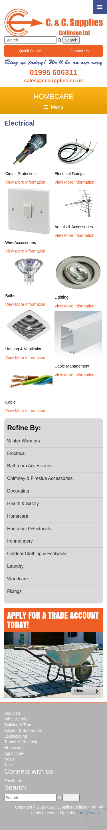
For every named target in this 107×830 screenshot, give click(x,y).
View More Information (25, 182)
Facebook (13, 781)
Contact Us (79, 51)
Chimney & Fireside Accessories (39, 478)
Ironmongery (20, 541)
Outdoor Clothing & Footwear (36, 553)
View (86, 691)
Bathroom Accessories (30, 465)
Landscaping (15, 736)
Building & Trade (19, 724)
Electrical (16, 453)
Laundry (15, 566)
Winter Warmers (23, 440)
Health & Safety (23, 503)
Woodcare (17, 578)
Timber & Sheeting (20, 742)
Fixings (14, 591)
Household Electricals (29, 528)
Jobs (8, 765)
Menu (53, 107)
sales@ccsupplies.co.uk (53, 81)
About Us (12, 713)
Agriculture (13, 753)
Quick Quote (30, 51)
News (9, 759)
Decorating (18, 491)
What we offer (16, 719)
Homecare (17, 516)
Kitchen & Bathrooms (23, 730)
